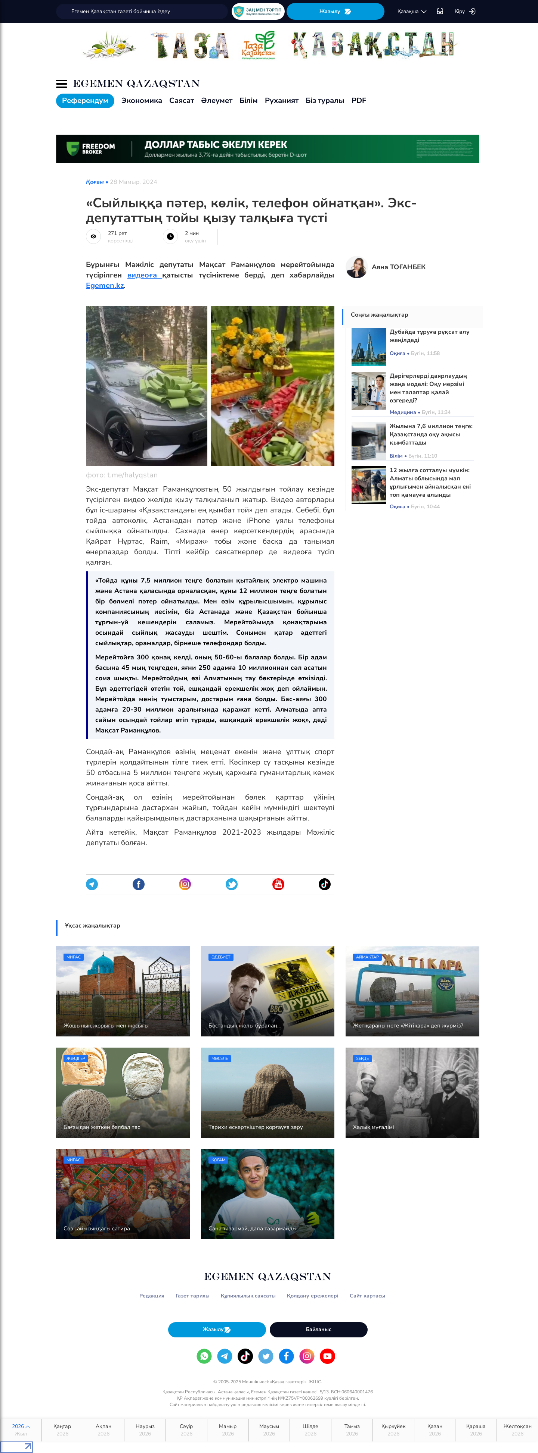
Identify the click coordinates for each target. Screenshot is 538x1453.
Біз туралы (325, 100)
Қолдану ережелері (312, 1295)
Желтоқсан (517, 1430)
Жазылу (335, 11)
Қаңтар (62, 1430)
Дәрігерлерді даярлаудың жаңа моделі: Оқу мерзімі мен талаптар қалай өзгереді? (428, 388)
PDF (359, 100)
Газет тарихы (193, 1295)
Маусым (269, 1430)
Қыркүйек (393, 1430)
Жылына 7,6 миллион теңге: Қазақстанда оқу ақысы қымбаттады (431, 434)
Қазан (435, 1430)
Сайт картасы (367, 1295)
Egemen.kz (105, 285)
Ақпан (104, 1430)
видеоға (145, 275)
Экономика (141, 100)
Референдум (85, 100)
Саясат (181, 100)
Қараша (476, 1430)
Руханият (282, 100)
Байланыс (318, 1329)
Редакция (151, 1295)
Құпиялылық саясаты (248, 1295)
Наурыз (145, 1430)
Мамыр (228, 1430)
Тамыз (352, 1430)
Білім (248, 100)
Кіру (465, 11)
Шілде (310, 1430)
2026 (21, 1430)
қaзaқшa (412, 11)
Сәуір (186, 1430)
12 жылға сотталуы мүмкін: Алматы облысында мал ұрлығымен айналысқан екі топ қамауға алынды (430, 482)
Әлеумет (216, 100)
